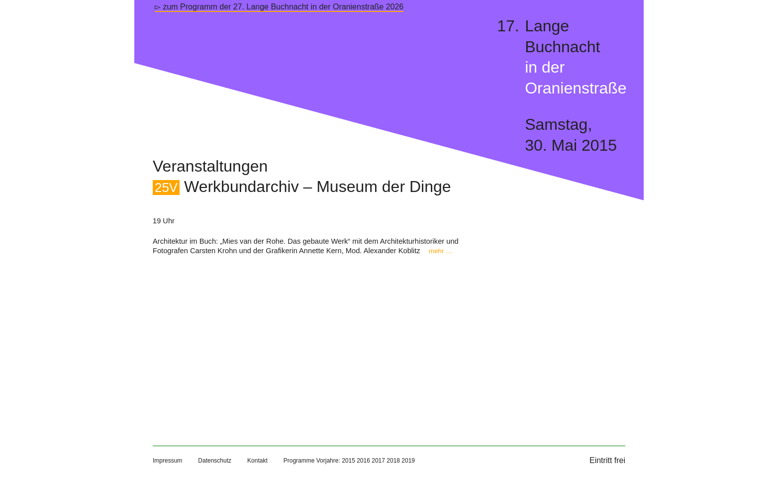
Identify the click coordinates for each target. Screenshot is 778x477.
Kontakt (257, 460)
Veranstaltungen (210, 166)
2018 (393, 460)
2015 (348, 460)
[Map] (309, 340)
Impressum (167, 460)
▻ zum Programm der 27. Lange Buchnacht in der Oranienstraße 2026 (279, 6)
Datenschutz (214, 460)
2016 (363, 460)
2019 (408, 460)
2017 (378, 460)
